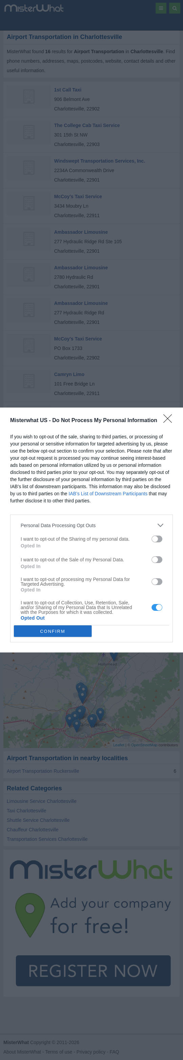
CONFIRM (52, 630)
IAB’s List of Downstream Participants (108, 493)
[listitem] (91, 525)
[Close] (169, 420)
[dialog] (91, 530)
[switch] (157, 539)
